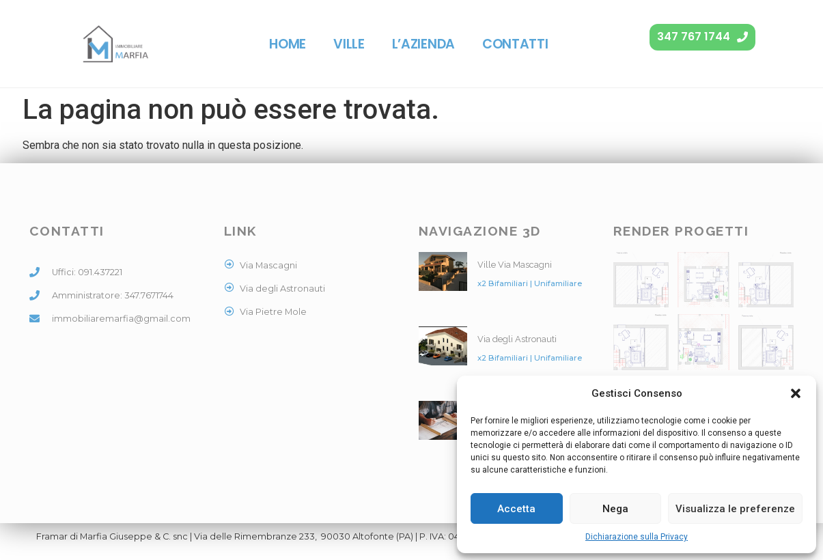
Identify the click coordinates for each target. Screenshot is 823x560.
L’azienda (423, 44)
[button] (796, 393)
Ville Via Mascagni (514, 265)
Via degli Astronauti (517, 339)
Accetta (516, 509)
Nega (615, 509)
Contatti (515, 44)
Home (287, 44)
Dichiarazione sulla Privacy (636, 537)
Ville (349, 44)
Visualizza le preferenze (735, 509)
